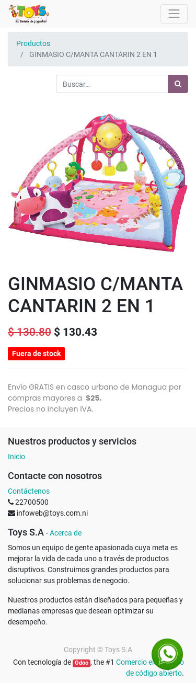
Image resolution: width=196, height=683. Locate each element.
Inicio (16, 456)
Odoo (81, 662)
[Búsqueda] (178, 84)
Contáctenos (29, 491)
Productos (33, 43)
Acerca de (66, 533)
